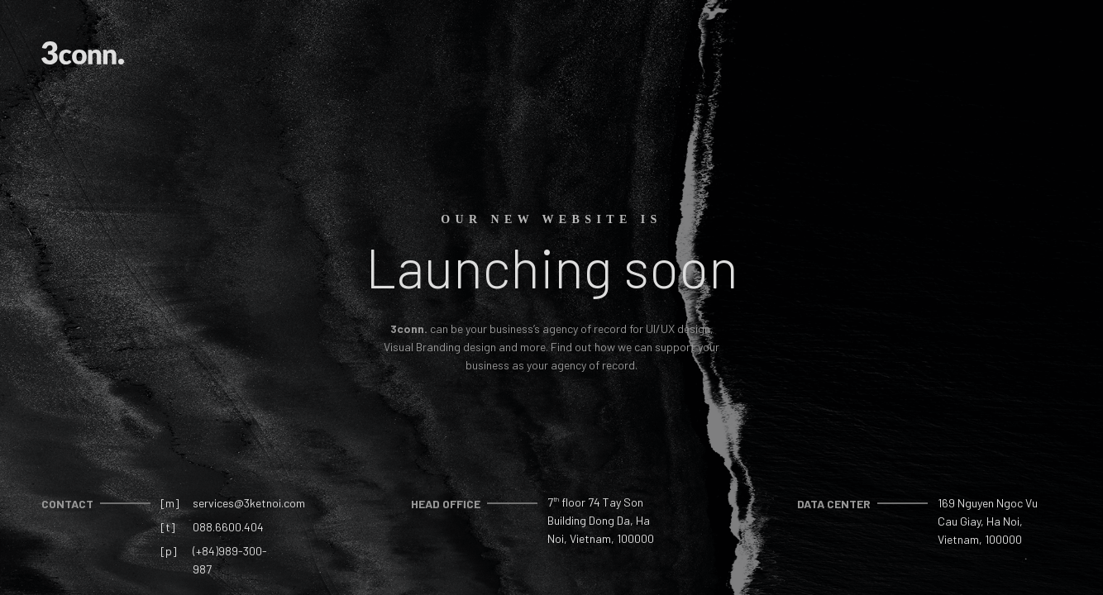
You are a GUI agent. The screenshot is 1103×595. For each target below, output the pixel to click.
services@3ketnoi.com (249, 503)
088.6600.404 (228, 527)
